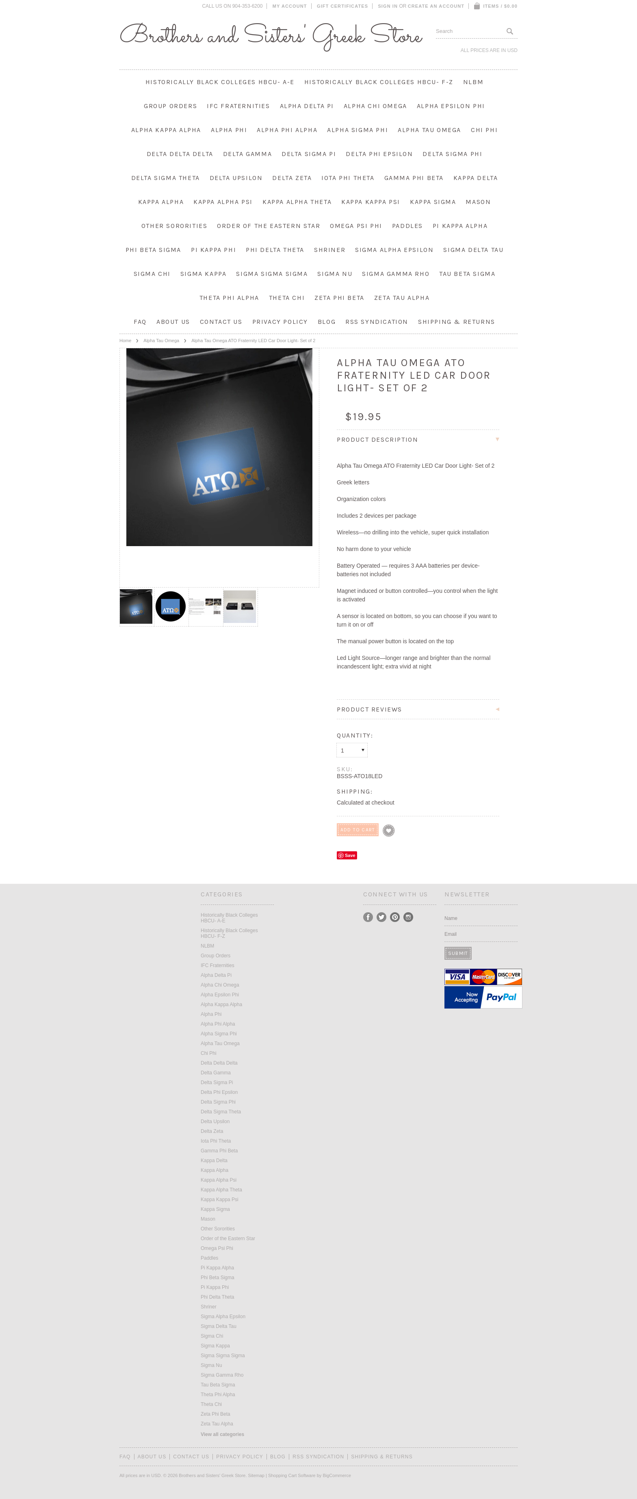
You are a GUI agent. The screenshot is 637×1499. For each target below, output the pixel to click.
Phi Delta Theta (275, 250)
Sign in (388, 6)
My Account (290, 6)
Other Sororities (174, 226)
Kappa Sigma (433, 202)
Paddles (407, 226)
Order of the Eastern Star (268, 226)
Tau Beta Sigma (467, 274)
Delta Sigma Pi (309, 154)
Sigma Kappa (203, 274)
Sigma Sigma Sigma (272, 274)
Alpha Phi (229, 130)
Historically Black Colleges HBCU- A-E (220, 82)
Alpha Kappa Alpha (166, 130)
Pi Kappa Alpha (460, 226)
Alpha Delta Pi (307, 106)
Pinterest (395, 917)
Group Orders (170, 106)
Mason (478, 202)
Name (450, 918)
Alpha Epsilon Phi (451, 106)
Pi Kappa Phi (213, 250)
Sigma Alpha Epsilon (394, 250)
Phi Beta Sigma (153, 250)
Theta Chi (287, 298)
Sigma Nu (334, 274)
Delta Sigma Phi (452, 154)
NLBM (473, 82)
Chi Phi (484, 130)
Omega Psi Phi (356, 226)
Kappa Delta (475, 178)
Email (450, 934)
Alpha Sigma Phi (357, 130)
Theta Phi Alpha (229, 298)
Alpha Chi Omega (375, 106)
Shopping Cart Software (292, 1475)
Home (125, 340)
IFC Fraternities (238, 106)
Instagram (408, 917)
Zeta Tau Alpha (401, 298)
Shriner (329, 250)
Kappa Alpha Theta (297, 202)
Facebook (368, 917)
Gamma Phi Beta (414, 178)
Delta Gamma (247, 154)
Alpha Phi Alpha (287, 130)
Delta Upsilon (236, 178)
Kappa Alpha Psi (223, 202)
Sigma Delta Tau (473, 250)
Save (350, 855)
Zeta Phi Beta (339, 298)
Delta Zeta (292, 178)
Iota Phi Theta (347, 178)
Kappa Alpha (161, 202)
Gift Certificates (342, 6)
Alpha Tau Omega (429, 130)
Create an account (436, 6)
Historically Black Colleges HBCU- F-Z (378, 82)
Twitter (382, 917)
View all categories (222, 1434)
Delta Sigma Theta (165, 178)
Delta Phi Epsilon (379, 154)
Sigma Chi (152, 274)
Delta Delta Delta (180, 154)
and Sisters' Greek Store (270, 36)
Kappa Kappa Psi (370, 202)
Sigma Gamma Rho (395, 274)
